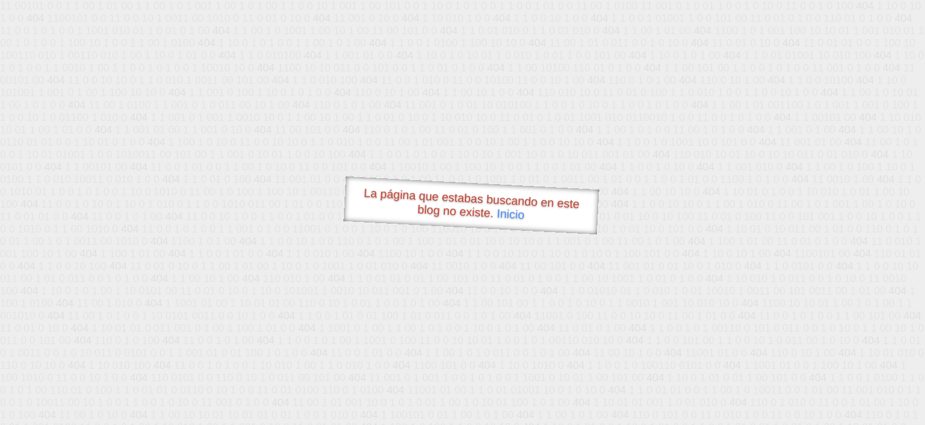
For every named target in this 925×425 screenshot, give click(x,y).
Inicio (511, 214)
